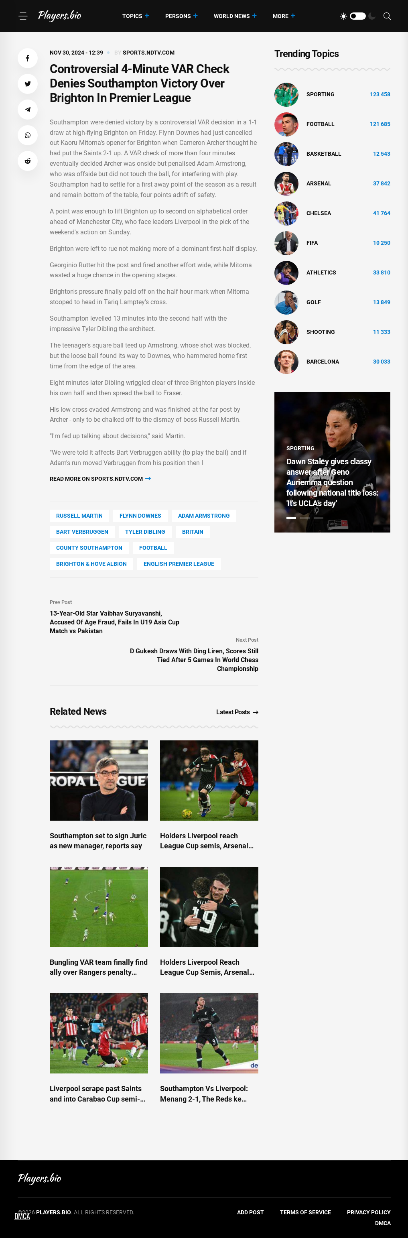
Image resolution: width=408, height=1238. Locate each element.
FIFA (312, 243)
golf (314, 302)
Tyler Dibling (145, 532)
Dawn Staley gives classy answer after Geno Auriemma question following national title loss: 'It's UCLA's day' (332, 482)
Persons (178, 16)
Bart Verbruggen (82, 532)
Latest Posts (237, 712)
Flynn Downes (140, 515)
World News (232, 16)
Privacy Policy (369, 1212)
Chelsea (319, 213)
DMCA (383, 1223)
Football (153, 548)
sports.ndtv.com (149, 52)
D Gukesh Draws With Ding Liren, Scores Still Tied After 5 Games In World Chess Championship (194, 660)
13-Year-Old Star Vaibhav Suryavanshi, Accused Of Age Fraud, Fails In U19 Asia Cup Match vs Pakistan (114, 622)
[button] (28, 58)
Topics (132, 16)
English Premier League (179, 564)
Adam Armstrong (204, 515)
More (280, 16)
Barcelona (323, 361)
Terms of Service (305, 1212)
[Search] (387, 16)
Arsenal (319, 183)
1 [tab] (291, 518)
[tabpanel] (332, 462)
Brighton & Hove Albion (91, 564)
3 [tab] (318, 518)
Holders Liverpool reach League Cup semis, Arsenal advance (204, 845)
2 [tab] (305, 518)
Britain (192, 532)
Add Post (250, 1212)
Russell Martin (79, 515)
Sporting (321, 94)
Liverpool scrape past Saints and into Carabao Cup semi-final (96, 1098)
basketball (324, 153)
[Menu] (23, 16)
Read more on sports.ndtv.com (100, 478)
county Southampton (89, 548)
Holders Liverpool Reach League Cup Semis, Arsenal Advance (204, 972)
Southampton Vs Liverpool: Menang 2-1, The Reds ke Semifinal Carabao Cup (204, 1098)
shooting (321, 332)
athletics (321, 272)
